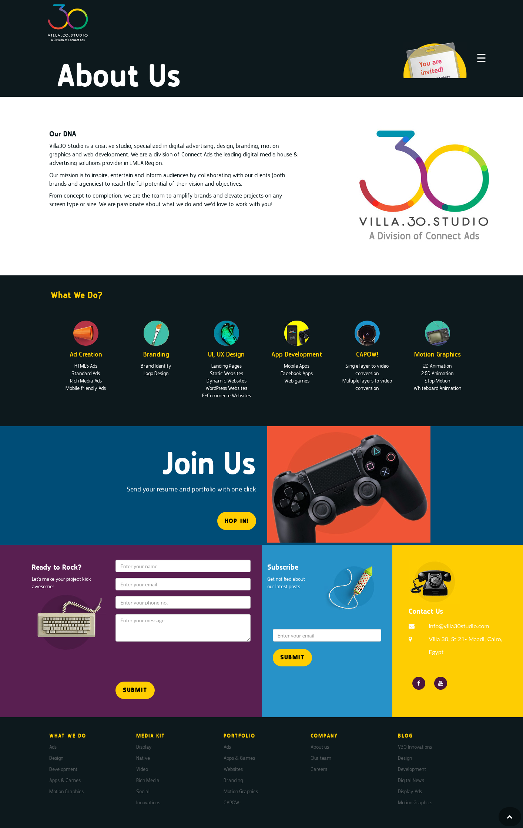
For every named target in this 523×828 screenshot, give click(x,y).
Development (63, 769)
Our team (321, 758)
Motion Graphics (66, 791)
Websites (233, 769)
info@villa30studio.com (459, 625)
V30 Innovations (415, 746)
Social (143, 791)
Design (56, 758)
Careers (319, 769)
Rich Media (148, 780)
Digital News (411, 780)
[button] (135, 690)
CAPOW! (232, 802)
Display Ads (410, 791)
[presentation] (158, 658)
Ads (53, 746)
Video (142, 769)
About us (320, 746)
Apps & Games (65, 780)
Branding (233, 780)
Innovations (148, 802)
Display (144, 746)
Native (143, 758)
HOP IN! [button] (237, 521)
